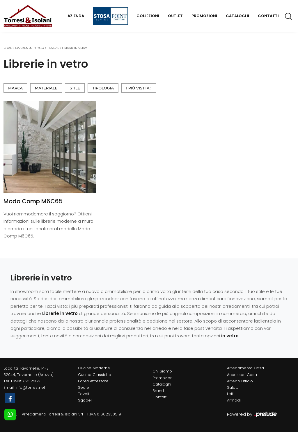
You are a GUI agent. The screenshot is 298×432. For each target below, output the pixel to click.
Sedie (83, 387)
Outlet (175, 16)
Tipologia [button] (103, 88)
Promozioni (204, 16)
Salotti (233, 387)
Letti (230, 394)
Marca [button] (15, 88)
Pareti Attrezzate (93, 381)
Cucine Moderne (94, 368)
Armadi (234, 400)
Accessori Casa (242, 374)
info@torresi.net (30, 387)
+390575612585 (25, 381)
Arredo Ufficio (240, 381)
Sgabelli (85, 400)
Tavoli (83, 394)
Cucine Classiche (94, 374)
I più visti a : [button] (138, 88)
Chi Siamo (162, 371)
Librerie (53, 48)
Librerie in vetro (74, 48)
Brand (158, 390)
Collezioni (147, 16)
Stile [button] (75, 88)
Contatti (268, 16)
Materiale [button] (46, 88)
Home (7, 48)
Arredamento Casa (29, 48)
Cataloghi (237, 16)
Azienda (76, 16)
